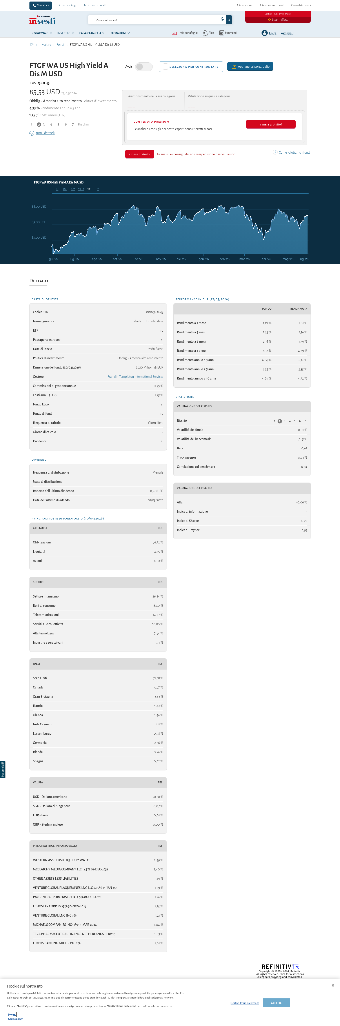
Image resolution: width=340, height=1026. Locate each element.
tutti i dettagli (42, 133)
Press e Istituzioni (301, 5)
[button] (3, 769)
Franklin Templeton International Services (135, 376)
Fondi (61, 44)
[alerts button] (208, 33)
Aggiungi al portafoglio (250, 66)
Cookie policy (15, 1019)
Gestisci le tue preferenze (245, 1003)
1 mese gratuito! (271, 124)
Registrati (286, 33)
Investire (46, 44)
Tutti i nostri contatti (95, 5)
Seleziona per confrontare (193, 66)
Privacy (12, 1014)
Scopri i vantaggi (67, 5)
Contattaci (43, 5)
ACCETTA (276, 1003)
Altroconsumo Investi (272, 5)
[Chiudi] (333, 985)
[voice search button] (220, 19)
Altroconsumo (245, 5)
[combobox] (160, 19)
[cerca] (146, 19)
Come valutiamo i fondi (292, 152)
